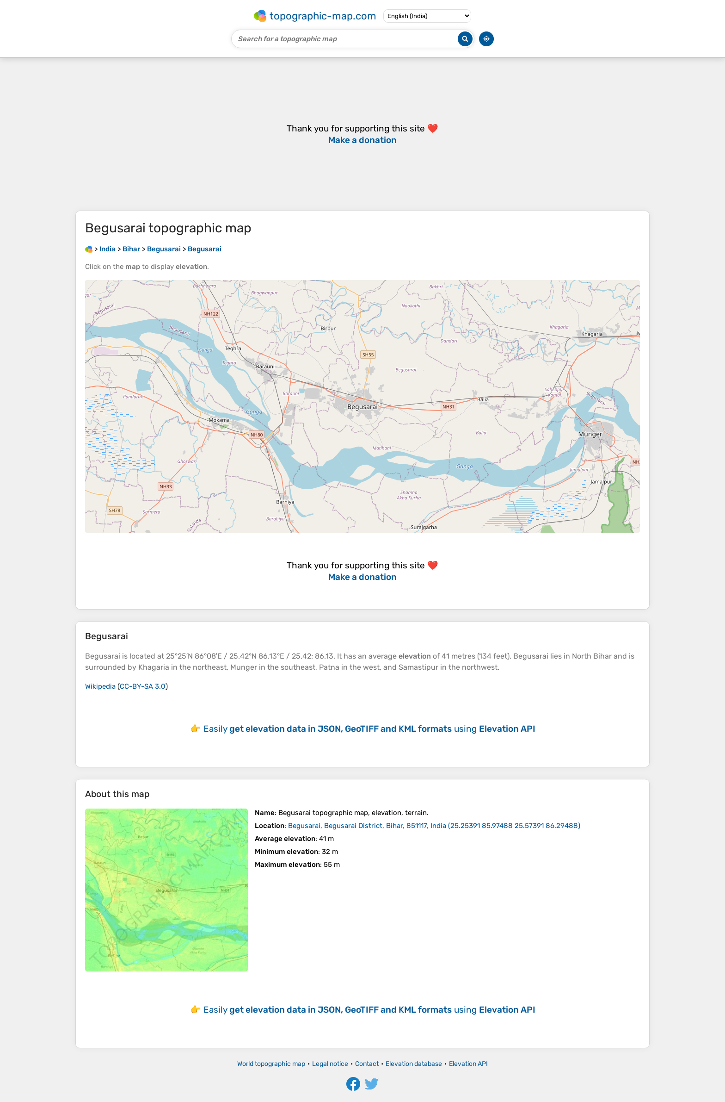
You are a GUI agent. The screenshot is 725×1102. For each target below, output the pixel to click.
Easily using (369, 728)
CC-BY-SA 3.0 (143, 686)
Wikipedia (100, 686)
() (434, 826)
